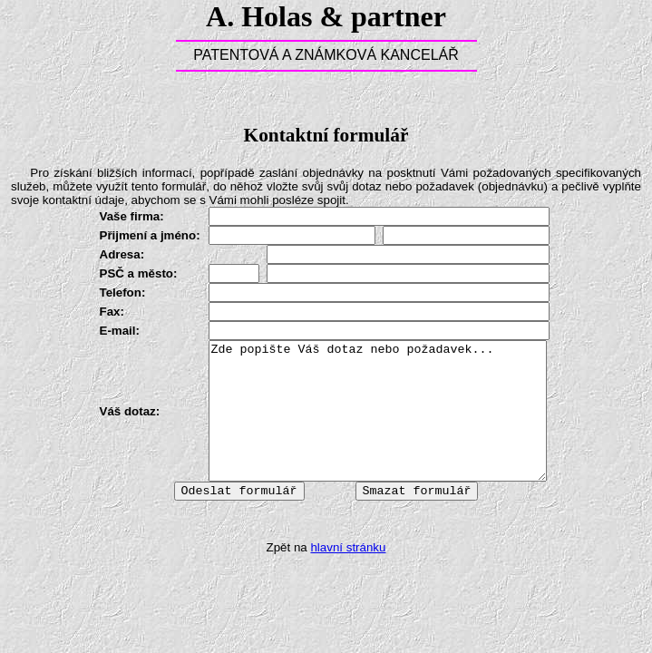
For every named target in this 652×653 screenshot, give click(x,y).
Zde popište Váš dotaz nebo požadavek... (378, 411)
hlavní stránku (347, 547)
